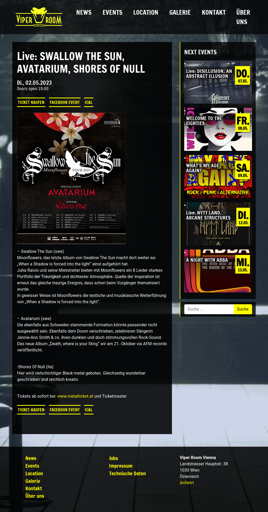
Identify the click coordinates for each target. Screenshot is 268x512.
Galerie (180, 12)
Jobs (113, 458)
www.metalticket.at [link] (75, 396)
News (84, 12)
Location (145, 12)
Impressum (120, 465)
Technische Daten (127, 473)
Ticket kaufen (31, 102)
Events (112, 12)
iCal (89, 102)
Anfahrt (187, 482)
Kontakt (214, 12)
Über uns (243, 17)
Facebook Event (65, 102)
